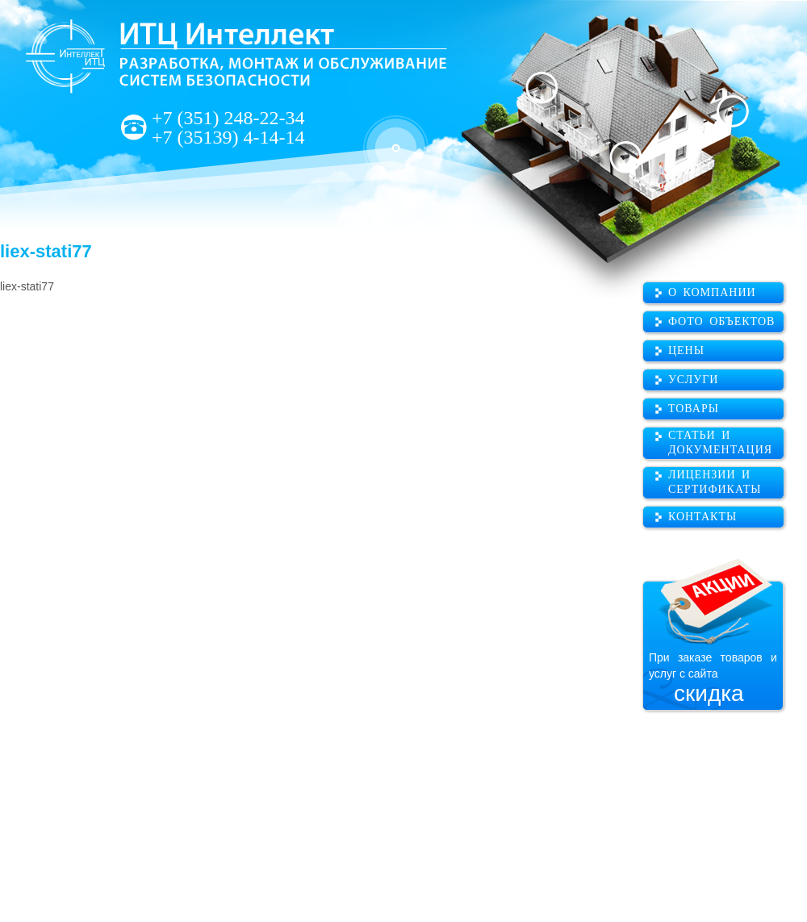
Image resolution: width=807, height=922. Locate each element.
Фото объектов (722, 321)
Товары (693, 409)
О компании (712, 292)
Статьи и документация (720, 442)
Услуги (693, 379)
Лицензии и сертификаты (715, 482)
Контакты (702, 517)
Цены (686, 350)
